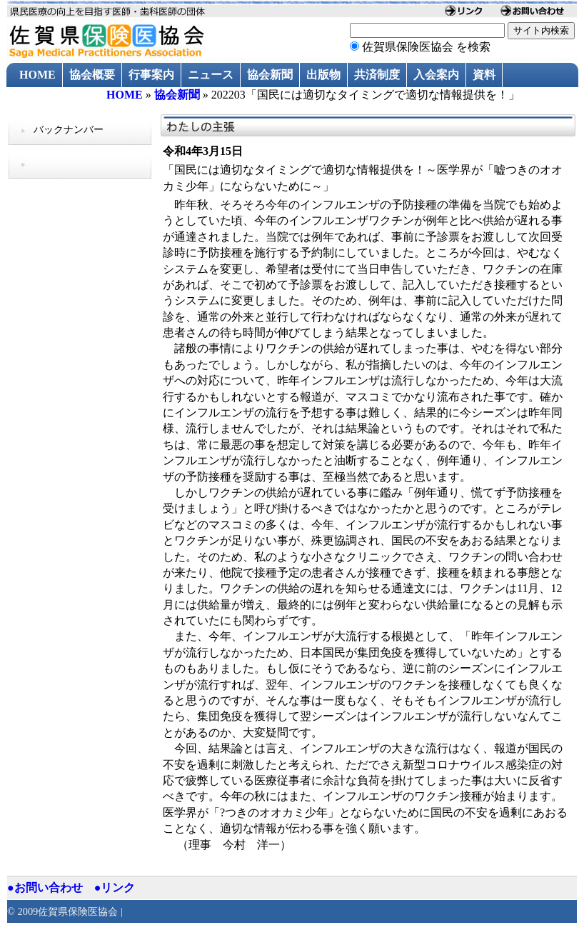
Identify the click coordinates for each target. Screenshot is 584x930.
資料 (484, 75)
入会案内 (436, 75)
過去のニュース (59, 100)
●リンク (115, 887)
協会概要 (92, 75)
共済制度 (377, 75)
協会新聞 (270, 75)
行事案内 (151, 75)
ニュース (210, 75)
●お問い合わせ (45, 887)
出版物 (323, 75)
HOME (37, 75)
